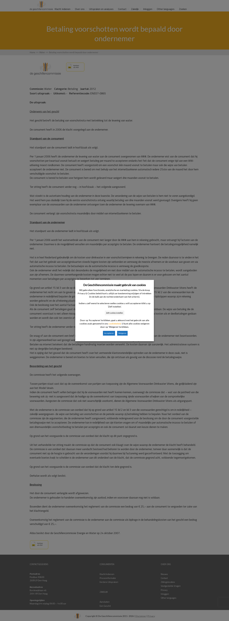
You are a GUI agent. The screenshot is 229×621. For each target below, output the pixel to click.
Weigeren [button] (122, 333)
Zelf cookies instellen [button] (114, 313)
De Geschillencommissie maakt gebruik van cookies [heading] (114, 285)
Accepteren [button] (109, 333)
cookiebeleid (114, 323)
